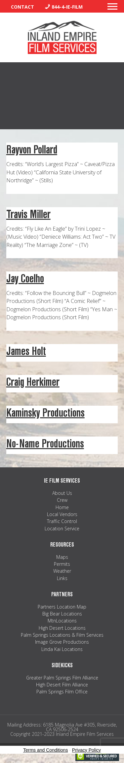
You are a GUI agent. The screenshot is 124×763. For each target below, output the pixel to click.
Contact (22, 7)
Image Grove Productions (62, 642)
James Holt (26, 351)
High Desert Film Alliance (62, 684)
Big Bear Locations (62, 614)
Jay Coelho (25, 278)
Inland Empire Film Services (62, 37)
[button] (112, 8)
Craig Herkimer (33, 382)
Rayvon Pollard (31, 149)
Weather (62, 571)
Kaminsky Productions (45, 413)
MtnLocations (62, 620)
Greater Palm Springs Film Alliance (62, 678)
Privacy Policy (86, 750)
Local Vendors (62, 514)
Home (62, 507)
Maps (62, 557)
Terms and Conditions (45, 750)
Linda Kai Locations (62, 649)
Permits (62, 564)
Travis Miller (28, 214)
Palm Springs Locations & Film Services (62, 635)
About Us (62, 493)
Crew (62, 500)
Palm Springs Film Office (62, 691)
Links (62, 578)
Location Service (62, 528)
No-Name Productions (45, 443)
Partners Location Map (62, 607)
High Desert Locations (62, 628)
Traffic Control (62, 521)
